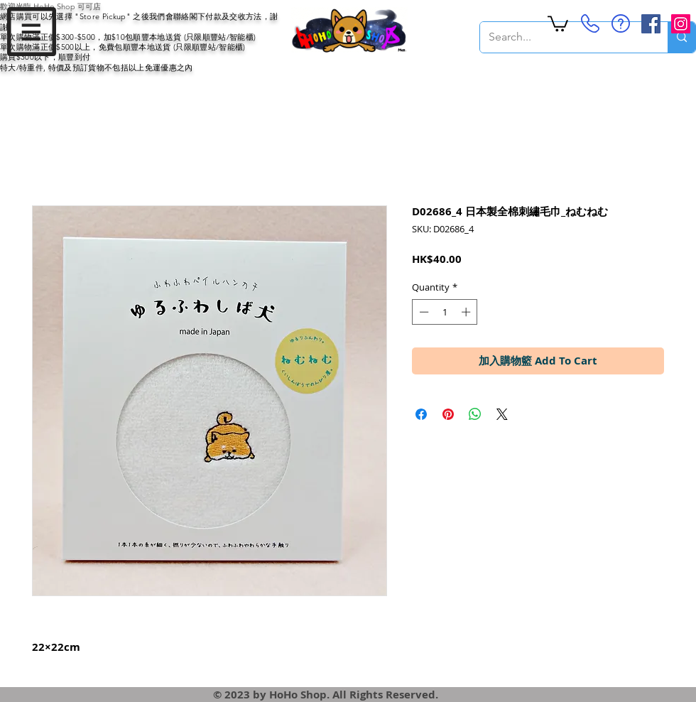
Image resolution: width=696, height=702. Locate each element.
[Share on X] (502, 414)
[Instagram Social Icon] (680, 23)
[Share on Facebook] (421, 414)
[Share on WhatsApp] (475, 414)
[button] (31, 31)
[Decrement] (422, 312)
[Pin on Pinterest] (448, 414)
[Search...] (563, 37)
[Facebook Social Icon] (650, 23)
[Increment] (467, 312)
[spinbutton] (445, 312)
